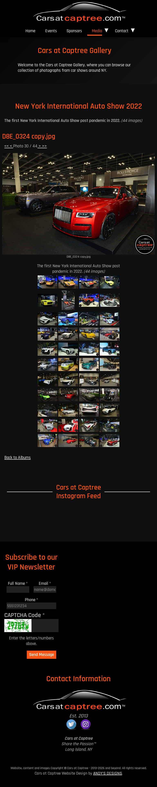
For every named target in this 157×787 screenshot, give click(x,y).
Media (97, 31)
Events (51, 31)
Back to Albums (17, 457)
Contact (121, 31)
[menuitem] (30, 31)
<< (7, 146)
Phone (31, 600)
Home (30, 31)
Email (45, 583)
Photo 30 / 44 (25, 146)
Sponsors (74, 31)
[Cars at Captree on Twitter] (71, 724)
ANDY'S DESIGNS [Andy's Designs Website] (107, 773)
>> (44, 146)
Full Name (18, 583)
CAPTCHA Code (24, 615)
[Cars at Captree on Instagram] (86, 724)
